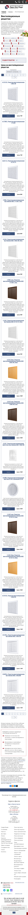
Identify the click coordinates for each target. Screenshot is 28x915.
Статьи (3, 849)
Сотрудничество (5, 847)
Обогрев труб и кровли (20, 876)
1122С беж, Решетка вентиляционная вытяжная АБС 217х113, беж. (13, 556)
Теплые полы (17, 870)
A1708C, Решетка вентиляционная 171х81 (13, 122)
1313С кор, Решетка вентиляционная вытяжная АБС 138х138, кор (13, 403)
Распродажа (17, 878)
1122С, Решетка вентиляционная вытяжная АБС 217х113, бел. (13, 321)
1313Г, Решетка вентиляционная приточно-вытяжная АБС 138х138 (13, 444)
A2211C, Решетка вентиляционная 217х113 (13, 161)
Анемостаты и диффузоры (10, 38)
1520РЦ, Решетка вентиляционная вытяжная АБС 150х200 (13, 675)
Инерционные (21, 48)
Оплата (3, 836)
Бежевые (13, 51)
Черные (13, 53)
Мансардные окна (19, 846)
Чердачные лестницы (19, 834)
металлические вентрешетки (9, 782)
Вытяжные (14, 43)
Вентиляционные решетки (18, 865)
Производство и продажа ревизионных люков (14, 795)
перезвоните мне (19, 882)
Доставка (3, 834)
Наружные (22, 43)
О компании (4, 829)
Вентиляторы (17, 858)
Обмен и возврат (5, 845)
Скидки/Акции (4, 827)
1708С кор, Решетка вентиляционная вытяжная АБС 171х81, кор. (13, 281)
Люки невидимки (18, 838)
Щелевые (13, 48)
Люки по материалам (19, 850)
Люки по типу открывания (17, 853)
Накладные (20, 40)
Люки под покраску (19, 829)
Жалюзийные (6, 48)
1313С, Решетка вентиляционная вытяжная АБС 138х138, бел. (13, 240)
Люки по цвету (18, 856)
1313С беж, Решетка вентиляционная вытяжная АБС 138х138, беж (13, 361)
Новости (3, 831)
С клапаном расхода (18, 46)
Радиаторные (21, 53)
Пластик (7, 40)
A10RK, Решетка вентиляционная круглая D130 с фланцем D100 (13, 478)
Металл (21, 38)
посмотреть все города (14, 905)
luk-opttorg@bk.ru (15, 812)
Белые (7, 51)
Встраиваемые (6, 43)
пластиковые (21, 760)
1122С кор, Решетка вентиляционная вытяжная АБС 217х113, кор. (13, 516)
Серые (19, 51)
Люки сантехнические (20, 831)
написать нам (18, 893)
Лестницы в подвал (19, 868)
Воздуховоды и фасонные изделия (19, 861)
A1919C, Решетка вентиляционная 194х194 (13, 596)
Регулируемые (8, 46)
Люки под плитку (18, 827)
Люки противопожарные (19, 843)
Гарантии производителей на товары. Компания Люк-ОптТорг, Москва (6, 840)
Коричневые (6, 53)
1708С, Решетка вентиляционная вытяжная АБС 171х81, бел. (13, 200)
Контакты (3, 851)
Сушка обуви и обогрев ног (20, 873)
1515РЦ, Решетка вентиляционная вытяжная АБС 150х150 (13, 635)
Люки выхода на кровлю (20, 848)
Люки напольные (18, 836)
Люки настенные (18, 840)
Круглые (13, 40)
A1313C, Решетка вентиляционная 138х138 (13, 83)
